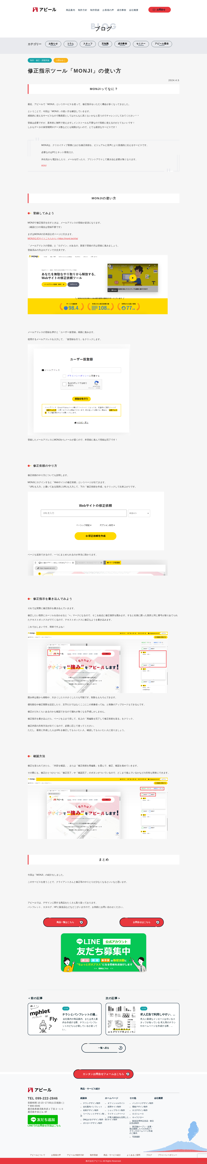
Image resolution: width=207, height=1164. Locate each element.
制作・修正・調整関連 (39, 60)
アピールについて (37, 1155)
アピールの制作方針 (75, 1155)
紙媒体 (83, 1098)
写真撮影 (136, 1137)
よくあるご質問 (133, 1155)
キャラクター (138, 1117)
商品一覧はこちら (65, 922)
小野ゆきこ (61, 60)
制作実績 (94, 10)
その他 (133, 1098)
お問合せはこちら (141, 922)
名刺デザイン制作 (90, 1110)
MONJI (43, 165)
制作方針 (82, 10)
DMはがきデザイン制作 (93, 1119)
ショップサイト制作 (116, 1110)
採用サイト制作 (114, 1107)
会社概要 (133, 10)
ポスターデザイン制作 (92, 1123)
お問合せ (161, 9)
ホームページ (111, 1098)
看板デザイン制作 (140, 1107)
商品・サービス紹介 (90, 1089)
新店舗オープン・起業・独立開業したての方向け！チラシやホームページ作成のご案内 (141, 1130)
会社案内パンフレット (92, 1107)
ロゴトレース (138, 1114)
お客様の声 (108, 10)
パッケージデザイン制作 (142, 1103)
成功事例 (121, 10)
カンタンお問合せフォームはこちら (103, 1074)
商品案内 (70, 10)
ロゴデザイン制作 (140, 1110)
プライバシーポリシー (167, 1155)
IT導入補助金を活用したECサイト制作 (117, 1118)
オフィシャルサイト (116, 1103)
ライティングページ (116, 1114)
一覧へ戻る (103, 1048)
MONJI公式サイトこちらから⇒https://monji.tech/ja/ (53, 238)
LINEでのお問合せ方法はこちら (44, 1125)
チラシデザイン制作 (91, 1103)
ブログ (149, 1155)
